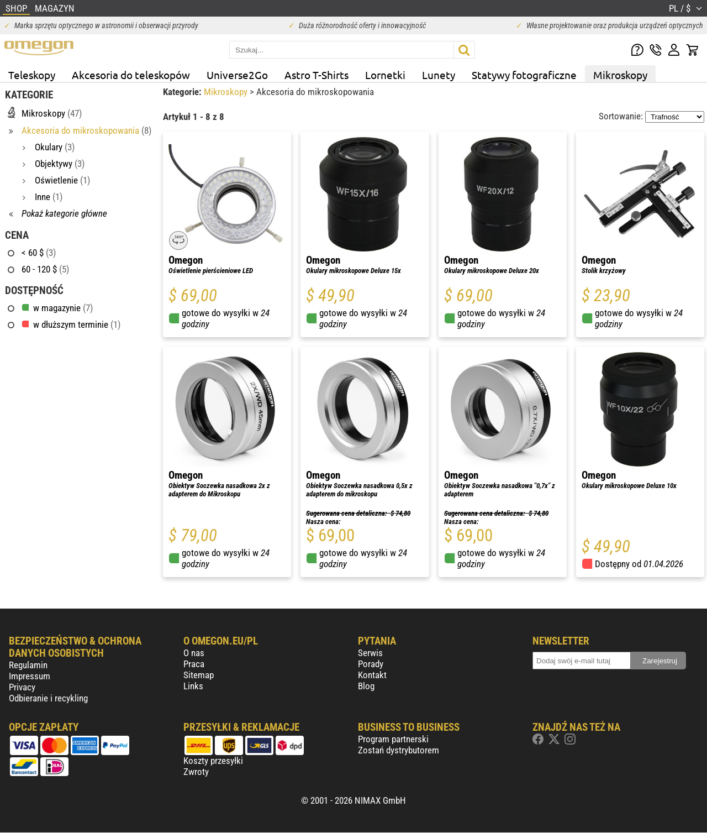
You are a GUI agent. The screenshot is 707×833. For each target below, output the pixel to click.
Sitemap (198, 674)
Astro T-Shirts (316, 74)
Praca (193, 663)
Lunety (438, 74)
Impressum (29, 676)
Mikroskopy (620, 74)
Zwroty (196, 771)
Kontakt (372, 674)
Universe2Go (237, 74)
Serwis (370, 652)
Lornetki (385, 74)
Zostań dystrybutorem (398, 750)
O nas (193, 652)
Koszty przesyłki (213, 760)
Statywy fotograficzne (524, 74)
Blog (366, 685)
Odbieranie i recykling (48, 698)
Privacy (22, 687)
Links (193, 685)
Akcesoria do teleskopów (131, 74)
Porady (370, 663)
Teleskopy (31, 74)
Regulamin (28, 664)
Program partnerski (393, 739)
